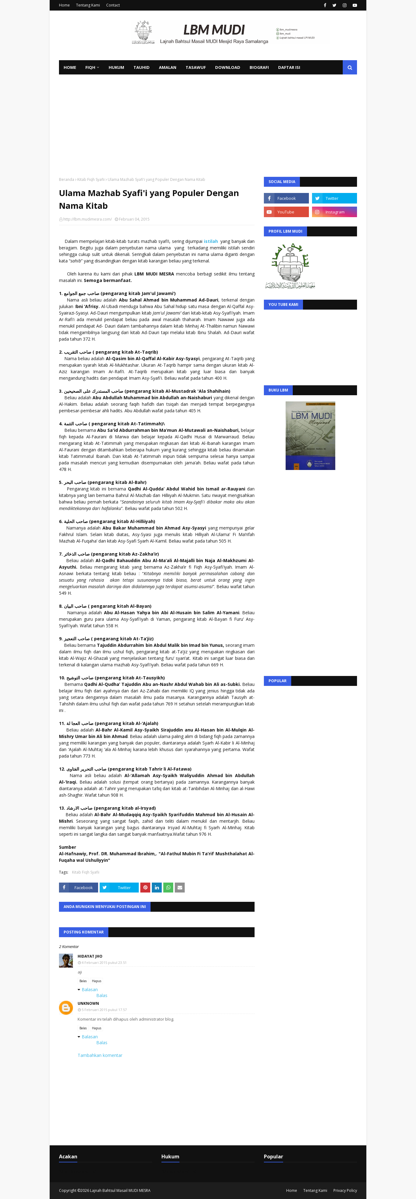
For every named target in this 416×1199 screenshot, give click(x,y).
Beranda (66, 179)
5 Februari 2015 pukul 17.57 (104, 1009)
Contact (113, 5)
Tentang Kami (88, 5)
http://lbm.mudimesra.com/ (87, 219)
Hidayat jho (90, 956)
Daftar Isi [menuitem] (289, 67)
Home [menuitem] (70, 67)
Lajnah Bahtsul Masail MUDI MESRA (120, 1190)
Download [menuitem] (227, 67)
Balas (83, 981)
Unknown (88, 1003)
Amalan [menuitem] (167, 67)
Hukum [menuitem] (116, 67)
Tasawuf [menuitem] (196, 67)
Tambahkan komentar (100, 1055)
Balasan (90, 989)
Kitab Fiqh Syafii (91, 179)
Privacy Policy (345, 1190)
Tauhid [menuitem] (141, 67)
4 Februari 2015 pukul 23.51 (104, 962)
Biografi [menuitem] (259, 67)
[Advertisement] (208, 121)
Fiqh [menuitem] (90, 67)
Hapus (96, 981)
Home (64, 5)
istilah (211, 241)
